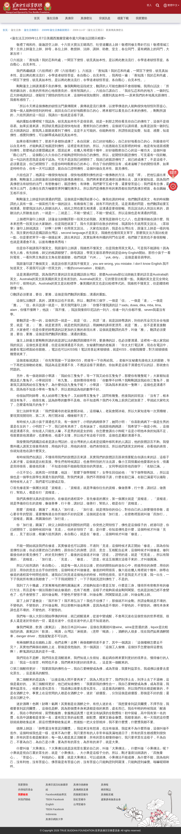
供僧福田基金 (25, 789)
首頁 (5, 30)
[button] (52, 18)
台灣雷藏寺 (79, 804)
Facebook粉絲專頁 (56, 794)
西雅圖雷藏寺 (80, 794)
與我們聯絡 (24, 799)
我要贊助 (23, 784)
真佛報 (104, 784)
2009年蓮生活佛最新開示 (55, 30)
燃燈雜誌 (106, 789)
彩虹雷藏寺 (79, 799)
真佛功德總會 (80, 784)
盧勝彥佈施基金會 (111, 799)
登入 (149, 5)
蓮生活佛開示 (31, 30)
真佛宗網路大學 (54, 819)
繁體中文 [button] (171, 5)
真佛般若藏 (107, 794)
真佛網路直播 (80, 789)
